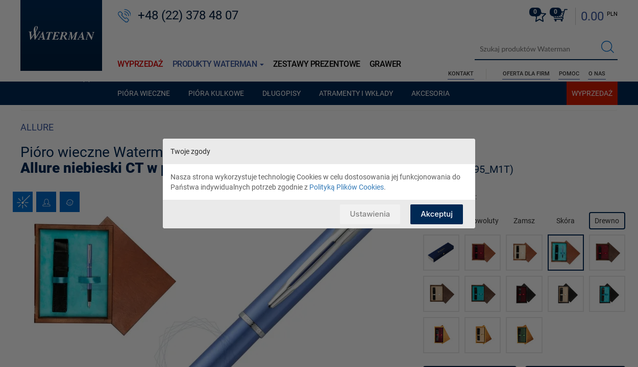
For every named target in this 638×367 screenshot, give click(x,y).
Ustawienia (369, 214)
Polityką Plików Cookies (346, 187)
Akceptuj (437, 214)
